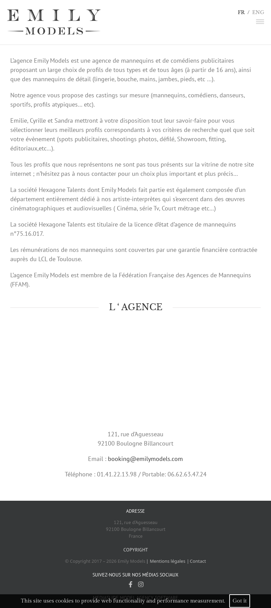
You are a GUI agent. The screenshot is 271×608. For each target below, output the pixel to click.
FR (241, 12)
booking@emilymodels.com (145, 459)
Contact (198, 561)
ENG (258, 12)
